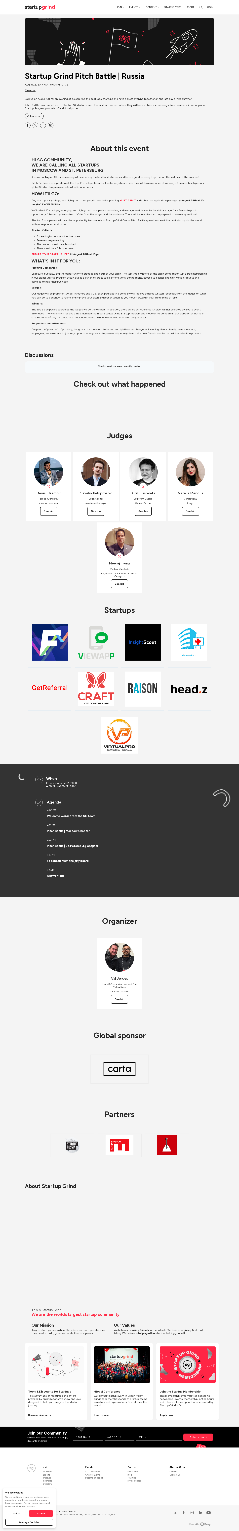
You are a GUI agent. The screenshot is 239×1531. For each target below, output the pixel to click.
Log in (209, 7)
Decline (16, 1513)
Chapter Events (92, 1475)
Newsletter (132, 1471)
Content (151, 7)
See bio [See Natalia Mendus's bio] (190, 511)
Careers (173, 1471)
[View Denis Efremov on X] (48, 486)
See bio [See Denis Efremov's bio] (48, 511)
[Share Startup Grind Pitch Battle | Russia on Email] (50, 125)
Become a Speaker (94, 1478)
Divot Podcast (134, 1481)
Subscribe (197, 1437)
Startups (47, 1478)
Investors (47, 1471)
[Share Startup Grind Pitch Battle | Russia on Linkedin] (43, 125)
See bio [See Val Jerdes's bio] (119, 999)
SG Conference (92, 1471)
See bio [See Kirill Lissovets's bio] (143, 511)
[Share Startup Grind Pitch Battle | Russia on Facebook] (27, 125)
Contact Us (174, 1475)
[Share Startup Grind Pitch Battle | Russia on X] (35, 125)
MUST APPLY (128, 200)
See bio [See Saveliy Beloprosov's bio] (96, 511)
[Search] (201, 7)
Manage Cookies (29, 1522)
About (190, 7)
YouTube (131, 1478)
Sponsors (47, 1481)
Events (133, 7)
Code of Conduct (67, 1511)
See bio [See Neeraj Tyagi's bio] (119, 583)
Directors (47, 1484)
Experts (46, 1475)
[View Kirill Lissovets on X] (143, 486)
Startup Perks (172, 7)
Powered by (200, 1524)
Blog (129, 1475)
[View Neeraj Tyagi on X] (119, 556)
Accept (41, 1513)
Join (119, 7)
